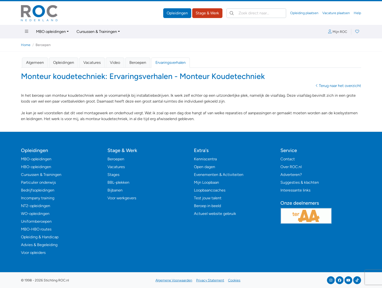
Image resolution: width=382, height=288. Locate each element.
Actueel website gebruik (215, 213)
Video (115, 62)
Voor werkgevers (121, 198)
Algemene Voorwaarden (173, 280)
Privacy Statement (210, 280)
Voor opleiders (33, 252)
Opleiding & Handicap (39, 237)
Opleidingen (177, 13)
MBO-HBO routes (36, 229)
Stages (113, 174)
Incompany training (37, 198)
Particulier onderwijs (38, 182)
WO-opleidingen (35, 213)
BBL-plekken (118, 182)
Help (357, 13)
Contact (287, 159)
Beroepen (137, 62)
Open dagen (204, 166)
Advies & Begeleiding (39, 244)
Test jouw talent (207, 198)
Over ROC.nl (291, 166)
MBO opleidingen (51, 31)
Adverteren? (291, 174)
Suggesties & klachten (299, 182)
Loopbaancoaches (209, 190)
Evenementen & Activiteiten (218, 174)
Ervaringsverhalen (170, 62)
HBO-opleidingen (36, 166)
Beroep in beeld (207, 205)
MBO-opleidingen (36, 159)
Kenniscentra (205, 159)
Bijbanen (115, 190)
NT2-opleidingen (35, 205)
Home (25, 45)
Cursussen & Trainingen (96, 31)
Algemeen (35, 62)
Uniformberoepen (36, 221)
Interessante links (295, 190)
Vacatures (92, 62)
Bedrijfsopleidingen (37, 190)
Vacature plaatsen (336, 13)
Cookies (234, 280)
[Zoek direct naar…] (256, 13)
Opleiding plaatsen (304, 13)
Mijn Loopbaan (206, 182)
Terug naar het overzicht (338, 85)
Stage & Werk (207, 13)
